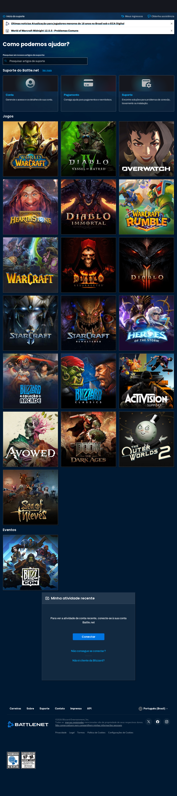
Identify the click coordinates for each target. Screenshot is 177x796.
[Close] (171, 23)
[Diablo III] (146, 265)
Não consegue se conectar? (88, 650)
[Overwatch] (146, 149)
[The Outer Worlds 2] (146, 439)
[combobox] (45, 61)
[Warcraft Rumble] (146, 207)
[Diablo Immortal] (88, 207)
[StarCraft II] (30, 323)
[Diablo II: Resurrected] (88, 265)
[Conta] (30, 93)
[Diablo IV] (88, 149)
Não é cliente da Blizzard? (88, 660)
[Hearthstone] (30, 207)
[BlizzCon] (30, 562)
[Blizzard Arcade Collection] (30, 381)
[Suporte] (146, 93)
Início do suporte (14, 16)
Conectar (88, 637)
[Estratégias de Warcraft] (30, 265)
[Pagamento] (88, 93)
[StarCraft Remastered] (88, 323)
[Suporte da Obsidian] (30, 439)
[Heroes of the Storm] (146, 323)
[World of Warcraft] (30, 149)
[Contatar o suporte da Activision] (146, 381)
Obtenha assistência (161, 16)
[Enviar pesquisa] (5, 61)
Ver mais (47, 70)
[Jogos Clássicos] (88, 381)
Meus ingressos (132, 16)
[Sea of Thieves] (30, 497)
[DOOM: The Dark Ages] (88, 439)
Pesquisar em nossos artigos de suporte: (24, 55)
